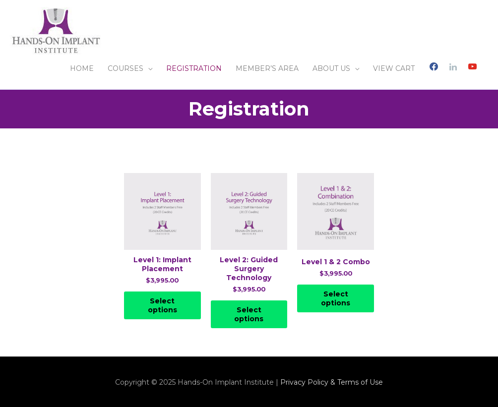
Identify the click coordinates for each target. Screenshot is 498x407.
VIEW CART (394, 68)
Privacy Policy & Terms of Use (331, 382)
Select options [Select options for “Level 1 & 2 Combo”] (335, 298)
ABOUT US (331, 68)
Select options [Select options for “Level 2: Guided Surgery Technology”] (248, 314)
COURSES (125, 68)
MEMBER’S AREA (267, 68)
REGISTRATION (194, 68)
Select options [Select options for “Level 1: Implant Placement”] (162, 305)
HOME (82, 68)
